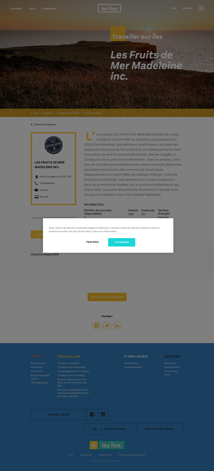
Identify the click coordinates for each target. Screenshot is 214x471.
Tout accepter (121, 242)
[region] (108, 235)
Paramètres (92, 242)
